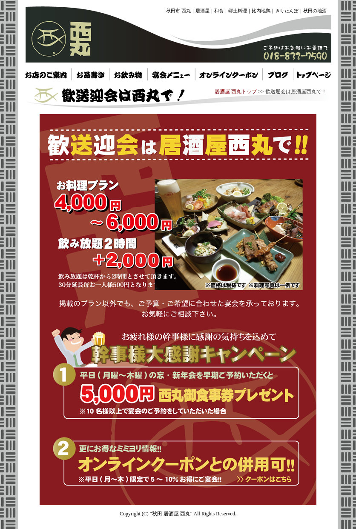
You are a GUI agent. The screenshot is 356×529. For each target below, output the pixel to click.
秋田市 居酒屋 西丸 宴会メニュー (171, 74)
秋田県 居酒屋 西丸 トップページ (278, 74)
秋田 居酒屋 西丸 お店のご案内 (46, 74)
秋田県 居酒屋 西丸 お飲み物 (128, 74)
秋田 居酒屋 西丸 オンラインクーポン (228, 74)
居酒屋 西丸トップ (236, 91)
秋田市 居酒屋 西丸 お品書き (90, 74)
